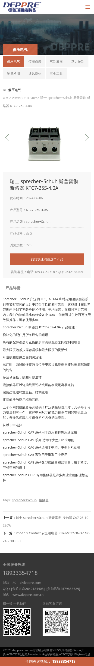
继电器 (76, 342)
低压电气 (32, 98)
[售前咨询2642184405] (28, 588)
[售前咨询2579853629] (63, 588)
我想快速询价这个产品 (47, 259)
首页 (5, 98)
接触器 (80, 299)
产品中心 (17, 98)
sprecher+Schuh (38, 221)
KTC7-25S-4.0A (37, 210)
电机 (77, 412)
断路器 (33, 327)
